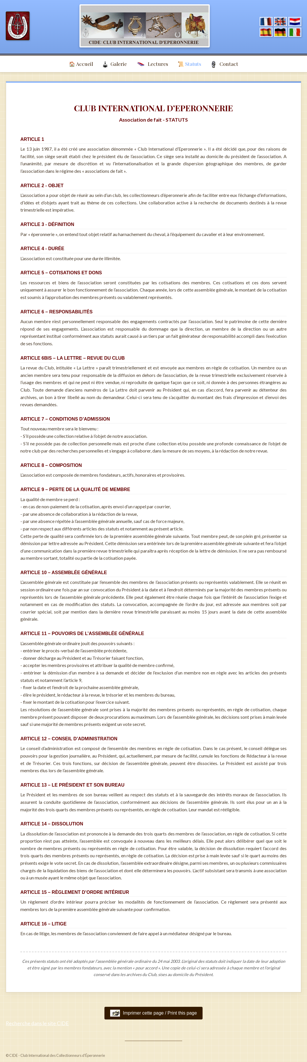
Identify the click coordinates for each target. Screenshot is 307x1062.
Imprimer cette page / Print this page (153, 1013)
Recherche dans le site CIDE (37, 1023)
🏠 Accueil (81, 63)
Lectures (152, 64)
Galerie (114, 64)
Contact (224, 64)
